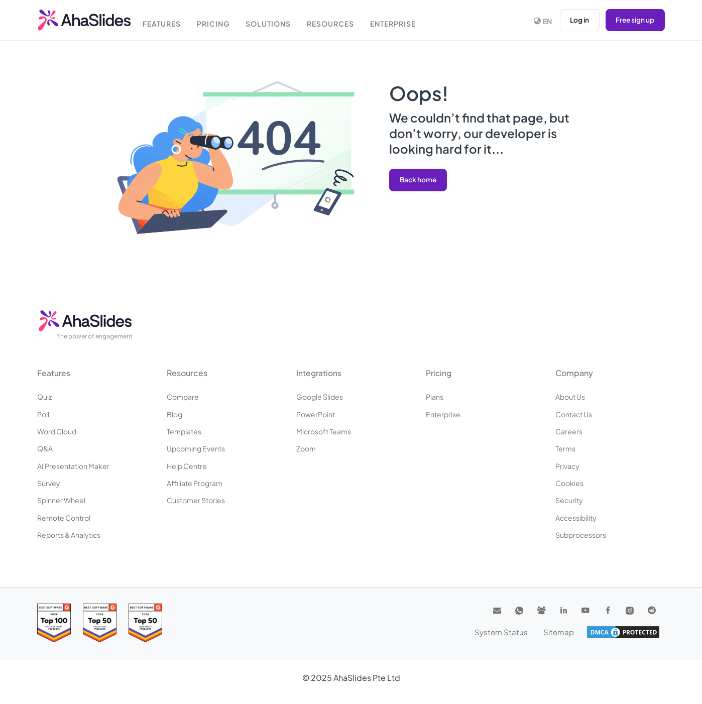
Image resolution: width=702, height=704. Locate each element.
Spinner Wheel (61, 500)
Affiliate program (194, 483)
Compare (183, 396)
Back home (418, 179)
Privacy (567, 466)
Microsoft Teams (323, 431)
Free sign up (634, 20)
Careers (568, 431)
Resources (341, 21)
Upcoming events (196, 448)
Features (167, 21)
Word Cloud (56, 431)
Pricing (220, 21)
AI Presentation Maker (73, 466)
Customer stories (196, 500)
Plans (434, 396)
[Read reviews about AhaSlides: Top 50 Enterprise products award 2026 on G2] (145, 623)
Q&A (45, 448)
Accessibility (576, 517)
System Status (505, 631)
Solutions (277, 21)
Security (569, 500)
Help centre (187, 466)
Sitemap (559, 631)
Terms (565, 448)
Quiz (44, 396)
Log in (578, 20)
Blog (174, 414)
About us (570, 396)
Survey (48, 483)
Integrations (319, 373)
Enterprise (406, 21)
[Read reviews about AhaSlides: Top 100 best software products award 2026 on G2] (54, 623)
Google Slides (319, 396)
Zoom (306, 448)
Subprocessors (580, 534)
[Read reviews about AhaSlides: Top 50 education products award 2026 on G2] (99, 623)
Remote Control (63, 517)
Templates (184, 431)
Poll (43, 414)
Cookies (569, 483)
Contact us (573, 414)
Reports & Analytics (68, 534)
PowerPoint (315, 414)
